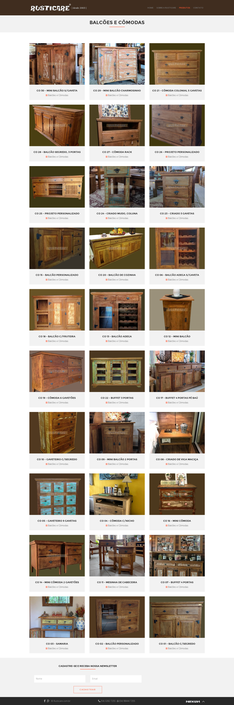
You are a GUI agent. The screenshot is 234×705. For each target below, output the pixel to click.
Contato (198, 7)
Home (150, 7)
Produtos (184, 7)
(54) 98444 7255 (126, 700)
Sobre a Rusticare (166, 7)
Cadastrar (88, 690)
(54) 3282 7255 (107, 700)
